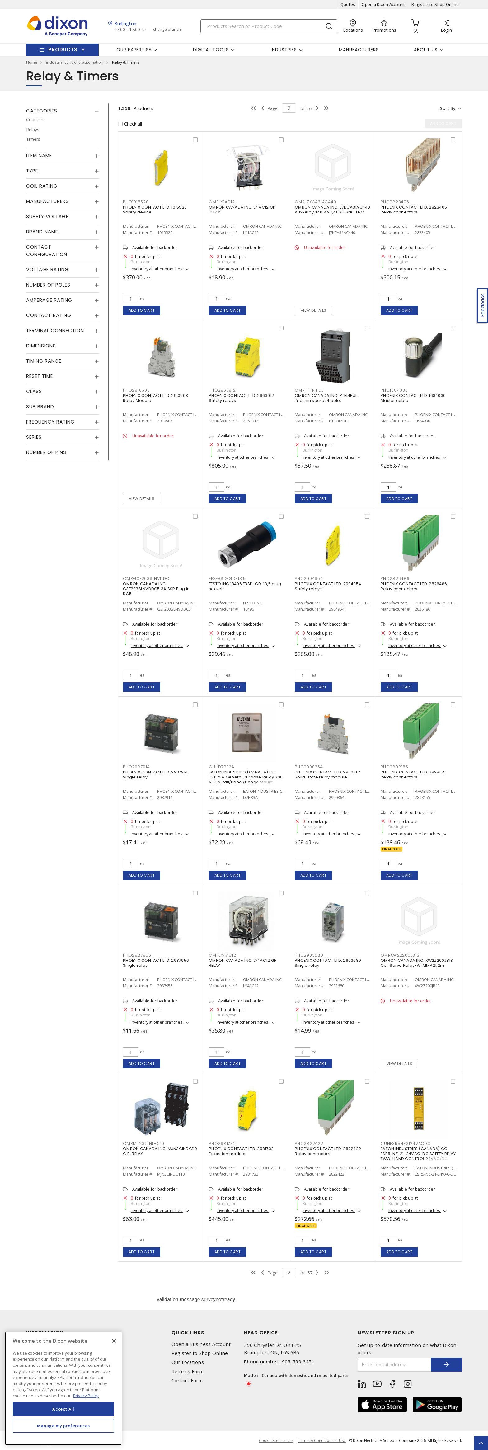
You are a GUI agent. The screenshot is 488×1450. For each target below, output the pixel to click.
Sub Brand (40, 406)
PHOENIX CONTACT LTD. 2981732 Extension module (241, 1151)
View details (313, 310)
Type (32, 170)
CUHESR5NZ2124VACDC (406, 1143)
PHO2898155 (394, 766)
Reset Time (39, 376)
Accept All (63, 1409)
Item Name (39, 155)
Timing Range (43, 361)
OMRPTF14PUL (309, 390)
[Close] (114, 1341)
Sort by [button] (447, 108)
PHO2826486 (395, 578)
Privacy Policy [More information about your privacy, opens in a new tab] (86, 1395)
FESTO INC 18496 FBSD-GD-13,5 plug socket (245, 586)
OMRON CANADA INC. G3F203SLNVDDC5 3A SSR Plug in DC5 (156, 588)
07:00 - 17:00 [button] (127, 29)
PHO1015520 (136, 201)
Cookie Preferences (276, 1441)
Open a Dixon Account (383, 4)
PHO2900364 (309, 766)
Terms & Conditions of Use (322, 1440)
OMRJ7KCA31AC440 (315, 201)
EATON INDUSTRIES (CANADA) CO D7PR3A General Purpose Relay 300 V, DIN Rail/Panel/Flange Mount (246, 777)
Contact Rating (48, 315)
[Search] (268, 26)
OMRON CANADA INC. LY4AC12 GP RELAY (243, 963)
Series (34, 437)
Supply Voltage (47, 216)
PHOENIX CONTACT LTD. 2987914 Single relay (155, 774)
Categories (41, 111)
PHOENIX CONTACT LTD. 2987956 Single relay (156, 963)
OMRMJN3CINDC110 (143, 1143)
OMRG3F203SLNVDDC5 (147, 578)
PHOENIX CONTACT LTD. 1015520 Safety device (155, 209)
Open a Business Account (201, 1344)
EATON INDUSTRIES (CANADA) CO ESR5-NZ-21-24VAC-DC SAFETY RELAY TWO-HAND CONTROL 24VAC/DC (418, 1153)
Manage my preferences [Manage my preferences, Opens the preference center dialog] (63, 1426)
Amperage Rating (49, 300)
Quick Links (187, 1332)
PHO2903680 (309, 955)
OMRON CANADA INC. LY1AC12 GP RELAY (242, 209)
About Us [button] (426, 50)
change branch (167, 29)
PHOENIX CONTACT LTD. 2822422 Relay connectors (328, 1151)
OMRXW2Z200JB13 (400, 955)
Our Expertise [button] (133, 50)
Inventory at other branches (157, 269)
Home (31, 62)
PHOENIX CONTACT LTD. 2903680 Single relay (328, 963)
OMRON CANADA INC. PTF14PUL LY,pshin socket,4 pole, (326, 398)
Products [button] (62, 49)
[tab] (62, 111)
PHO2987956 (137, 955)
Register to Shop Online (435, 4)
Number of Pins (46, 452)
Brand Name (42, 231)
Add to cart (142, 310)
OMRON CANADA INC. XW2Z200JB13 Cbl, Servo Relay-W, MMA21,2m (417, 963)
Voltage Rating (47, 269)
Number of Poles (48, 285)
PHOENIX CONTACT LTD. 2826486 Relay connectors (414, 586)
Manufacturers (359, 50)
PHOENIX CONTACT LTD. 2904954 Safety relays (328, 586)
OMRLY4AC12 (222, 955)
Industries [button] (284, 50)
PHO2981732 (222, 1143)
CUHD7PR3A (221, 766)
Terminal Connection (55, 330)
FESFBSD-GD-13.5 (227, 578)
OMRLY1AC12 (222, 201)
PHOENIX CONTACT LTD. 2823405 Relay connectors (414, 209)
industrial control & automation (74, 62)
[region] (63, 1388)
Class (34, 391)
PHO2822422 (309, 1143)
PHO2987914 (136, 766)
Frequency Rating (50, 422)
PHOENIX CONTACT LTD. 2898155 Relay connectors (413, 774)
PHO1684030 (394, 390)
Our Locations (187, 1362)
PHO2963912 (222, 390)
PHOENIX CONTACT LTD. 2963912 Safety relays (241, 398)
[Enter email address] (394, 1365)
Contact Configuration (46, 251)
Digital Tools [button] (211, 50)
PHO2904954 (309, 578)
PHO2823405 (395, 201)
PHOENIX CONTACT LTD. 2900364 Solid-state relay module (328, 774)
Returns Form (187, 1371)
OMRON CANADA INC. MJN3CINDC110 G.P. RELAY (160, 1151)
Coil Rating (42, 186)
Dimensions (41, 345)
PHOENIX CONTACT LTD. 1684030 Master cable (413, 398)
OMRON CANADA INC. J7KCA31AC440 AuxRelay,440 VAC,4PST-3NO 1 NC (332, 209)
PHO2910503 (136, 390)
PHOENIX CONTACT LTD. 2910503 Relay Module (155, 398)
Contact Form (187, 1380)
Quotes (347, 4)
